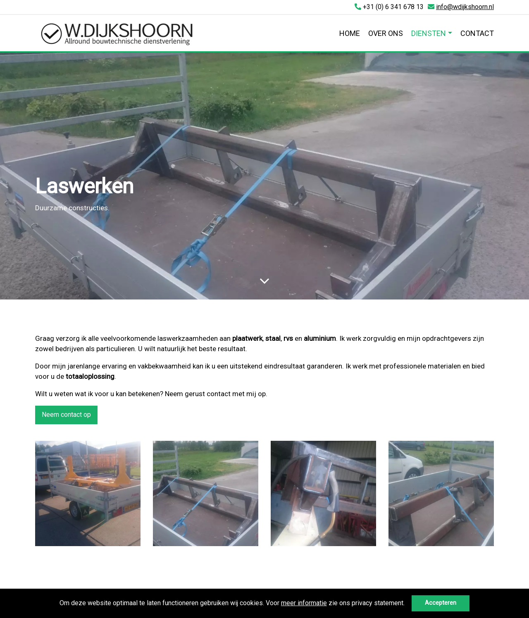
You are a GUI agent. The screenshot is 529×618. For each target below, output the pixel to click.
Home (349, 33)
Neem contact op (66, 414)
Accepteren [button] (440, 602)
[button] (407, 604)
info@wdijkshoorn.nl (465, 7)
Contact (477, 33)
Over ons (385, 33)
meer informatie (304, 603)
